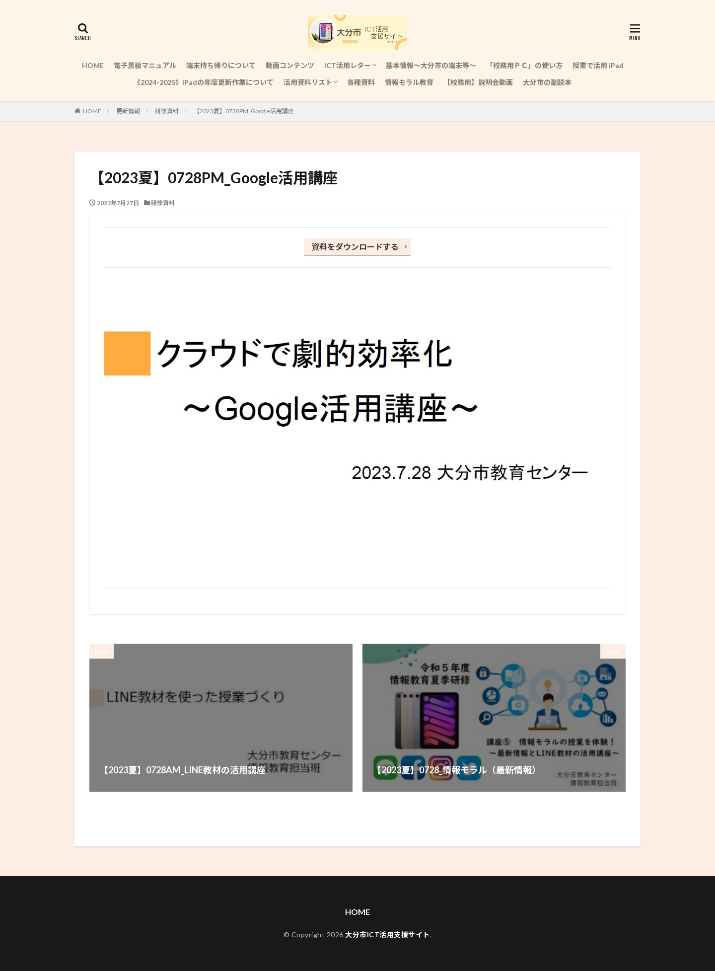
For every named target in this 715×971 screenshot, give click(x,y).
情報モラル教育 (409, 82)
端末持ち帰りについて (221, 65)
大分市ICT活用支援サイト (387, 934)
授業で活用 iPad (598, 65)
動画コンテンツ (290, 65)
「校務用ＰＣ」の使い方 (524, 65)
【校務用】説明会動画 (478, 82)
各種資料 (361, 82)
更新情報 (128, 111)
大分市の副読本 (547, 82)
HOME (93, 65)
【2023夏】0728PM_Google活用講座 (244, 111)
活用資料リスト (308, 82)
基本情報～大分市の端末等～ (431, 65)
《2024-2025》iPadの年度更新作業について (204, 82)
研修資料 (167, 111)
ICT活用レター (347, 65)
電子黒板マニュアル (145, 65)
